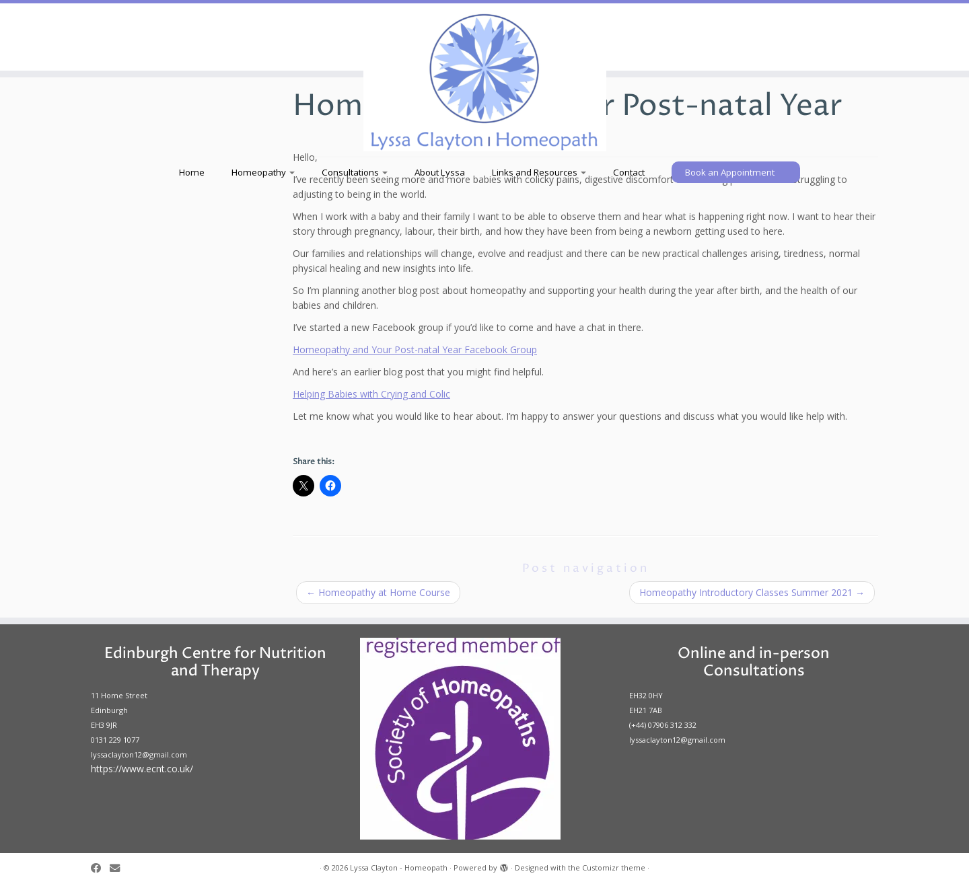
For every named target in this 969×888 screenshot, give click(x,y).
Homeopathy (263, 172)
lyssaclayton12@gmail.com (139, 754)
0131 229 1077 (115, 740)
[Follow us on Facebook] (100, 868)
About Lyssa (440, 172)
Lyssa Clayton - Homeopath (398, 867)
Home (192, 172)
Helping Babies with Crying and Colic (371, 393)
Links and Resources (539, 172)
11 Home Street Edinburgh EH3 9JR (119, 710)
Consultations (355, 172)
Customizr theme (613, 867)
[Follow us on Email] (119, 868)
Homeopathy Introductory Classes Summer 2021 (752, 592)
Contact (629, 172)
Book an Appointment (730, 172)
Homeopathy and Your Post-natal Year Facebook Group (415, 349)
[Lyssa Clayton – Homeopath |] (484, 80)
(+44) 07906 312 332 (662, 725)
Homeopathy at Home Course (378, 592)
